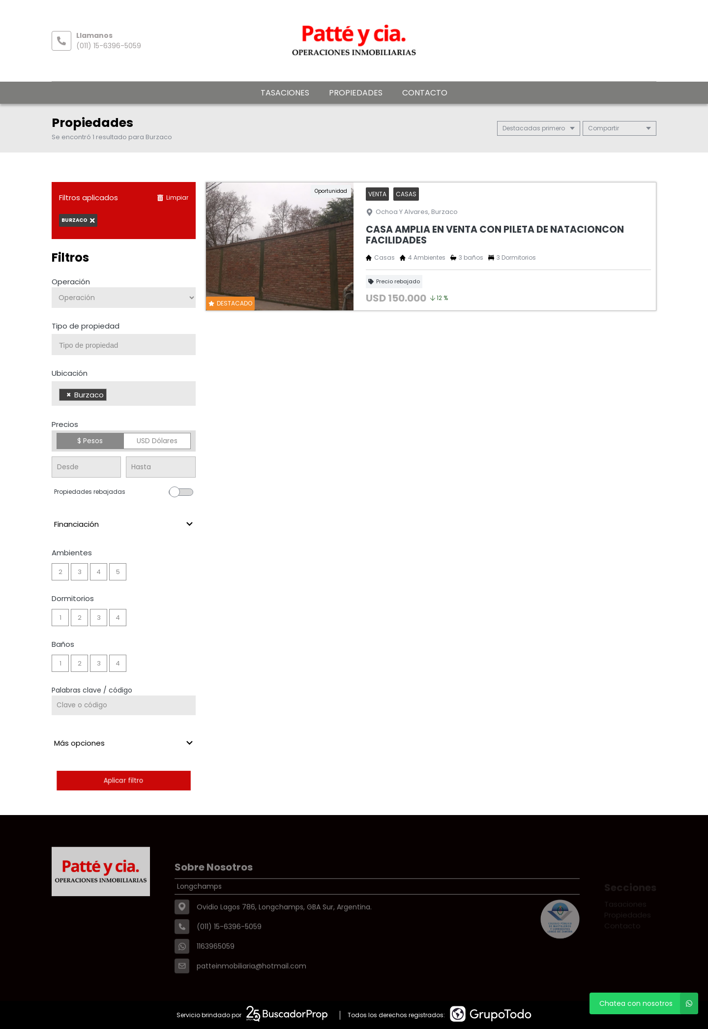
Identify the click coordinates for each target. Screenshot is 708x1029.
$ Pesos (90, 441)
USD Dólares (157, 441)
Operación (71, 281)
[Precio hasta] (160, 467)
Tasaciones (285, 92)
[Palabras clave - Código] (124, 705)
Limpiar (172, 197)
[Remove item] (68, 394)
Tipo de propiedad (85, 326)
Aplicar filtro (124, 780)
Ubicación (70, 373)
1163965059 (216, 967)
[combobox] (124, 344)
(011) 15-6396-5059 (108, 46)
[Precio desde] (86, 467)
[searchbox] (127, 345)
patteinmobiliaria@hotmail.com (251, 987)
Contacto (424, 92)
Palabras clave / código (92, 690)
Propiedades (356, 92)
